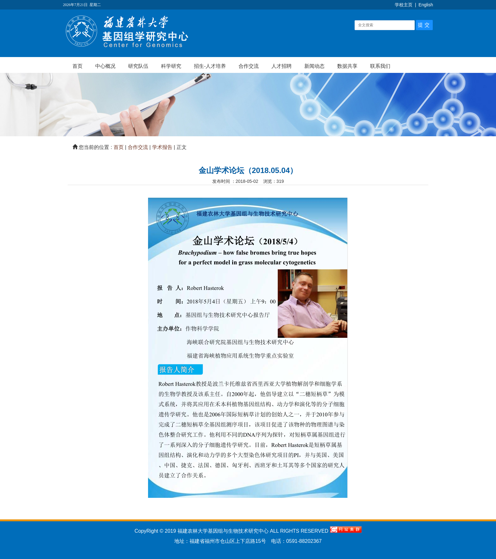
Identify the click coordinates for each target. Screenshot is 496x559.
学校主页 (403, 4)
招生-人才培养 (210, 66)
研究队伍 (138, 66)
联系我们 (380, 66)
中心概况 (105, 66)
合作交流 (249, 66)
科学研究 (171, 66)
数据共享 (347, 66)
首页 (77, 66)
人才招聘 (281, 66)
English (425, 4)
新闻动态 (314, 66)
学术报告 (162, 147)
